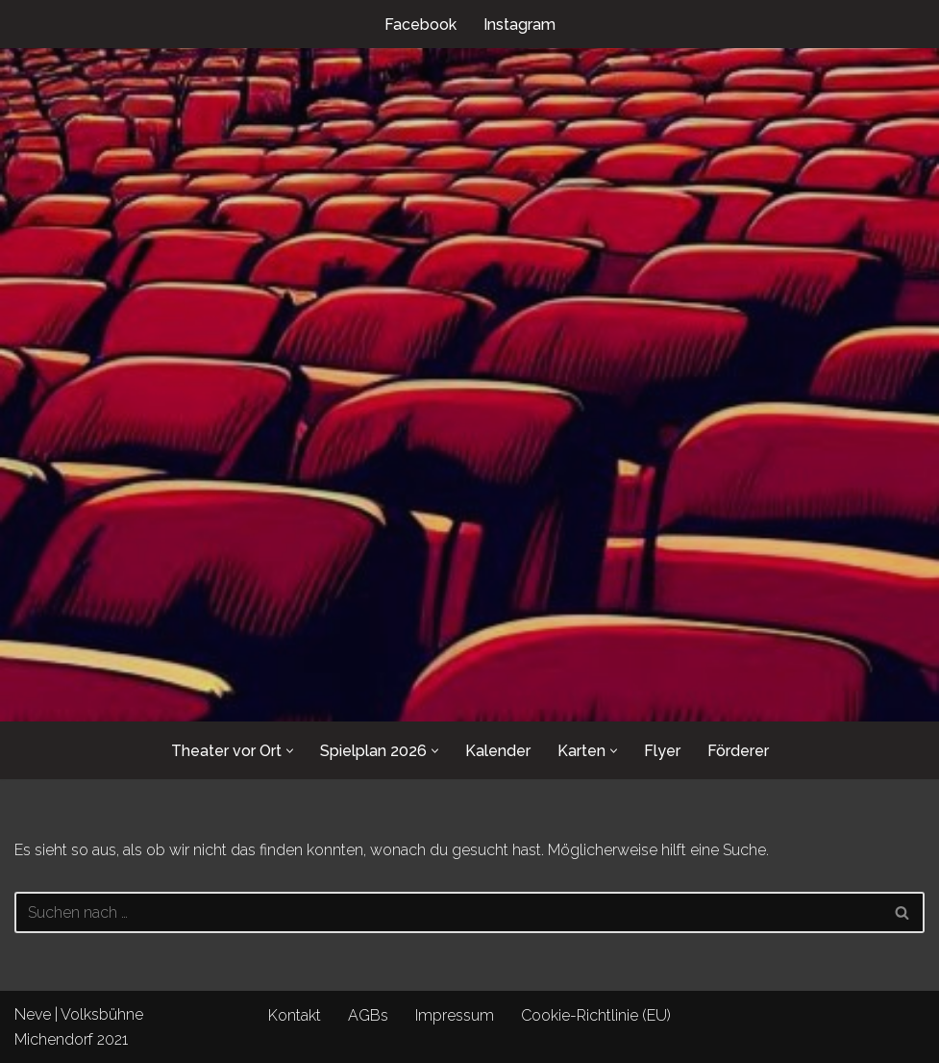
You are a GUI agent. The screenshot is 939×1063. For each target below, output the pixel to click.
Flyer (662, 751)
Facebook (420, 24)
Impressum (454, 1015)
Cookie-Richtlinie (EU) (596, 1015)
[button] (289, 750)
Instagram (519, 24)
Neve (32, 1014)
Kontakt (294, 1015)
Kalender (498, 751)
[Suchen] (447, 912)
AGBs (368, 1015)
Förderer (738, 751)
